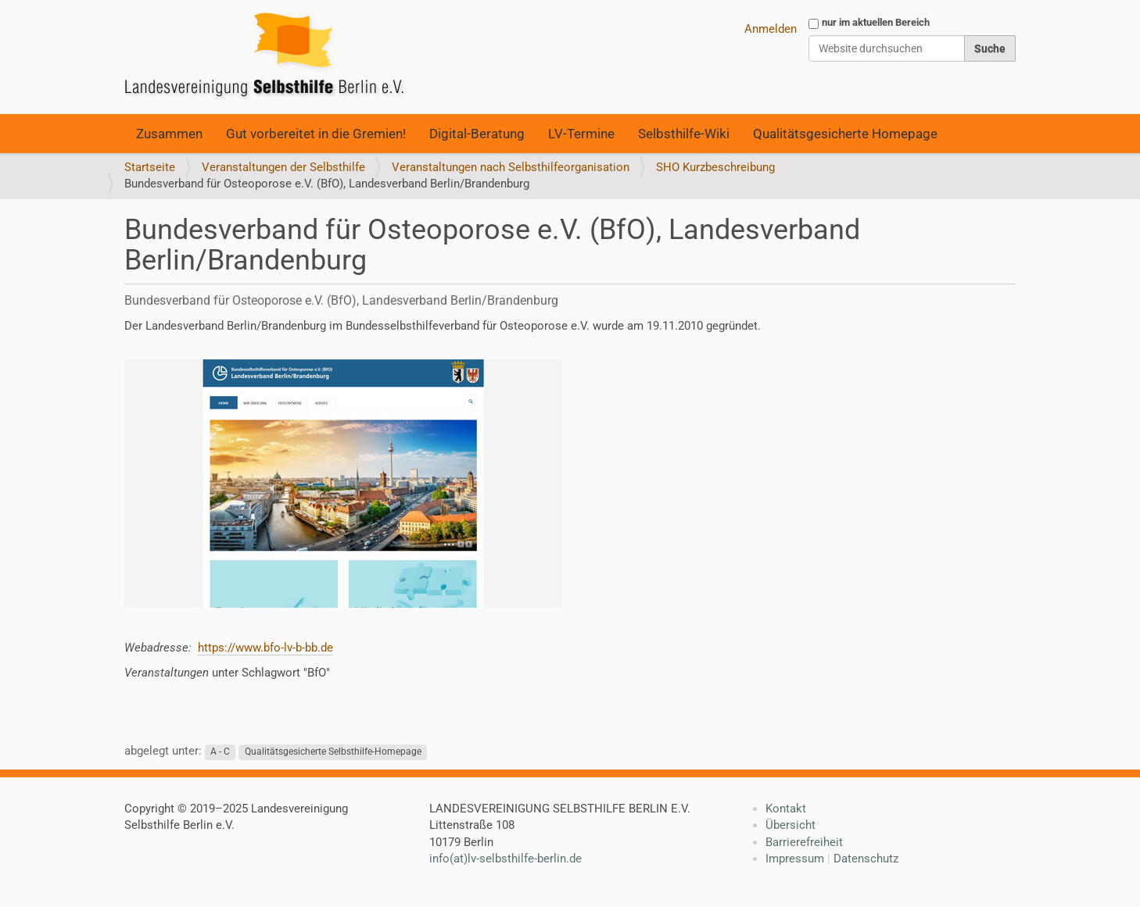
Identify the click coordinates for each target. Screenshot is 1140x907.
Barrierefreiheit (804, 842)
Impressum (794, 859)
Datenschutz (865, 859)
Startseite (149, 167)
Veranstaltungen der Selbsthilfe (283, 167)
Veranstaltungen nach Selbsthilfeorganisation (510, 167)
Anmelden (770, 29)
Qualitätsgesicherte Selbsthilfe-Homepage (333, 751)
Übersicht (790, 825)
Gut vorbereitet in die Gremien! (316, 133)
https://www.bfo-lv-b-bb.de (265, 648)
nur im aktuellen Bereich (876, 22)
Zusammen (169, 133)
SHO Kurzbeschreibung (715, 167)
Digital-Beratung (477, 133)
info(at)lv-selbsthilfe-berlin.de (505, 859)
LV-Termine (581, 133)
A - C (220, 751)
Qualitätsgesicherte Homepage (845, 133)
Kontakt (785, 809)
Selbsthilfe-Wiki (684, 133)
